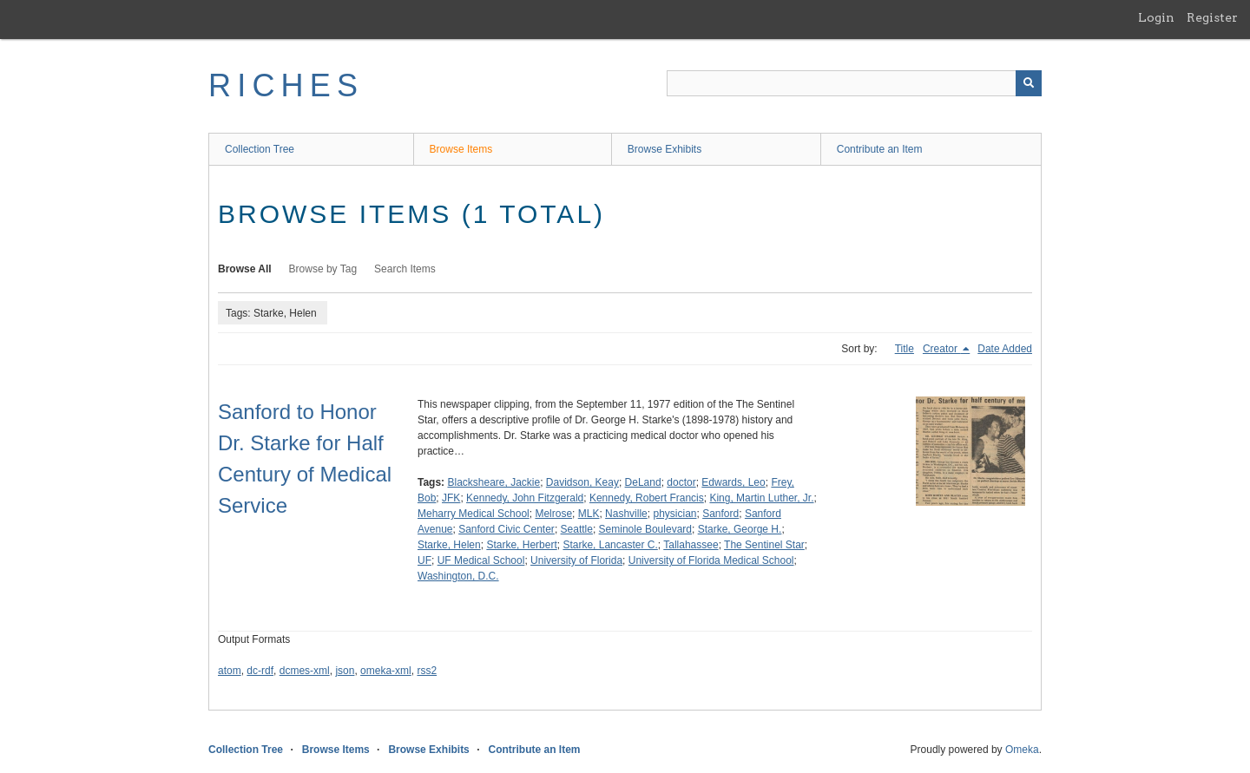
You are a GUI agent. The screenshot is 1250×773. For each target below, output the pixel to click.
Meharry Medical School (474, 514)
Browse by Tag (323, 269)
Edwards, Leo (733, 482)
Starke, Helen (449, 545)
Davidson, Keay (582, 482)
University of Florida (576, 560)
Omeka (1022, 750)
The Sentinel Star (764, 545)
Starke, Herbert (521, 545)
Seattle (577, 529)
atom (229, 671)
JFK (451, 498)
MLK (589, 514)
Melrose (553, 514)
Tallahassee (690, 545)
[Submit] (1029, 83)
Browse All (245, 269)
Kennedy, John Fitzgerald (524, 498)
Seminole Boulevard (645, 529)
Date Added (1004, 349)
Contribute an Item (880, 149)
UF (424, 560)
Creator (941, 349)
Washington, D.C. (458, 576)
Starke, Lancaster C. (609, 545)
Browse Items (461, 149)
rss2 (427, 671)
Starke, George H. (740, 529)
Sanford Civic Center (506, 529)
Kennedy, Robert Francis (646, 498)
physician (674, 514)
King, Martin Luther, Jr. (761, 498)
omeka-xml (385, 671)
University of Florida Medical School (711, 560)
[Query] (854, 83)
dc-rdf (260, 671)
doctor (681, 482)
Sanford (720, 514)
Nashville (626, 514)
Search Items (405, 269)
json (344, 671)
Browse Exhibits (664, 149)
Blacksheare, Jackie (493, 482)
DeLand (643, 482)
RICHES (286, 85)
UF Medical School (481, 560)
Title (904, 349)
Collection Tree (259, 149)
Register (1212, 17)
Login (1156, 17)
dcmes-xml (305, 671)
